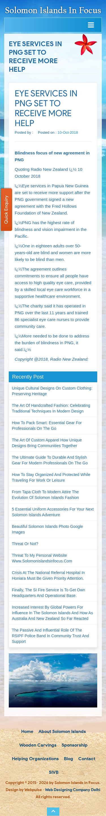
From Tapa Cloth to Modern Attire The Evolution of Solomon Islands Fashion (45, 495)
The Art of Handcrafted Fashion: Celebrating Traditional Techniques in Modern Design (51, 408)
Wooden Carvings (37, 745)
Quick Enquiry (6, 210)
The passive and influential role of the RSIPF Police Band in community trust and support (50, 636)
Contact (86, 758)
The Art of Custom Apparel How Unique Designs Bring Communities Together (47, 443)
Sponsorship (74, 745)
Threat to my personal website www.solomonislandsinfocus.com (42, 558)
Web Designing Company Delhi (72, 789)
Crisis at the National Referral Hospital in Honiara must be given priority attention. (48, 575)
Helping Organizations (35, 758)
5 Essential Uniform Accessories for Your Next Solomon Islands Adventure (53, 512)
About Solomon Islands (61, 731)
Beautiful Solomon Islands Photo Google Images (47, 529)
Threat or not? (25, 543)
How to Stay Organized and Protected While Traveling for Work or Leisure (51, 477)
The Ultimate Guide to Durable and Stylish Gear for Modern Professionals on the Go (50, 460)
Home (26, 731)
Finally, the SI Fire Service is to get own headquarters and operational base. (48, 593)
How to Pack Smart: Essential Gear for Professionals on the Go (47, 425)
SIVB (53, 772)
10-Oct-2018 (68, 132)
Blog (68, 758)
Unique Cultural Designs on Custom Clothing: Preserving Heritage (52, 391)
